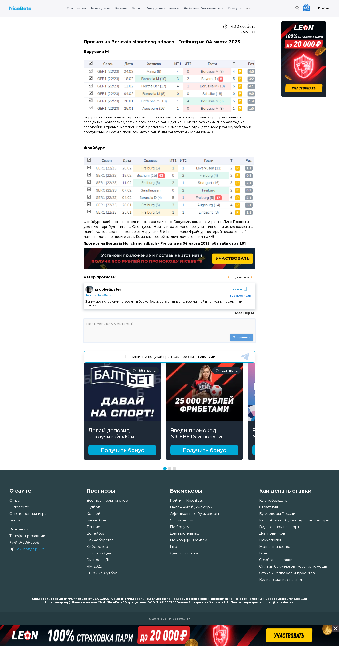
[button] (240, 277)
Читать (240, 289)
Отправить (241, 337)
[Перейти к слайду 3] (174, 468)
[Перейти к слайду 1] (165, 468)
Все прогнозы (240, 295)
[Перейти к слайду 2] (169, 468)
